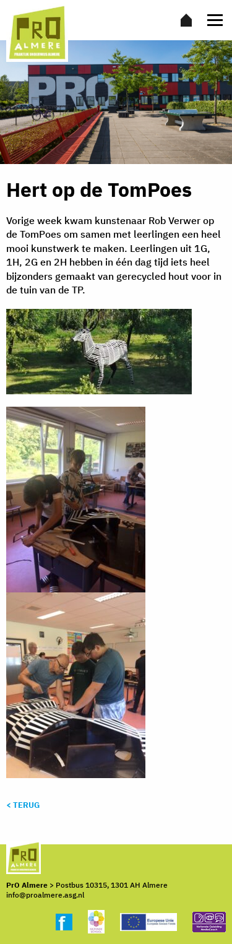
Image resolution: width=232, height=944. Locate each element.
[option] (116, 102)
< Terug (23, 805)
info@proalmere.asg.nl (45, 894)
